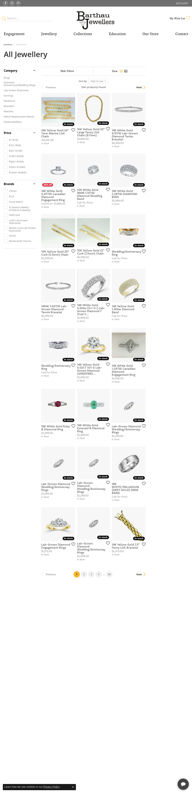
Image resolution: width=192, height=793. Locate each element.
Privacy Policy (51, 786)
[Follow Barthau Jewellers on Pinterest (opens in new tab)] (18, 3)
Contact (181, 34)
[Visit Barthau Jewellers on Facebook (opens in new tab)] (5, 3)
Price (7, 132)
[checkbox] (11, 140)
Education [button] (117, 34)
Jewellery (8, 44)
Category (10, 70)
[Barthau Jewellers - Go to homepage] (96, 18)
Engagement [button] (14, 34)
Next (181, 87)
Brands (9, 183)
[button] (181, 3)
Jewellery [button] (49, 34)
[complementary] (165, 772)
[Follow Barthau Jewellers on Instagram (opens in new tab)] (12, 3)
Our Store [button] (150, 34)
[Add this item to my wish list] (86, 144)
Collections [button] (83, 34)
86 (130, 660)
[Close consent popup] (73, 787)
